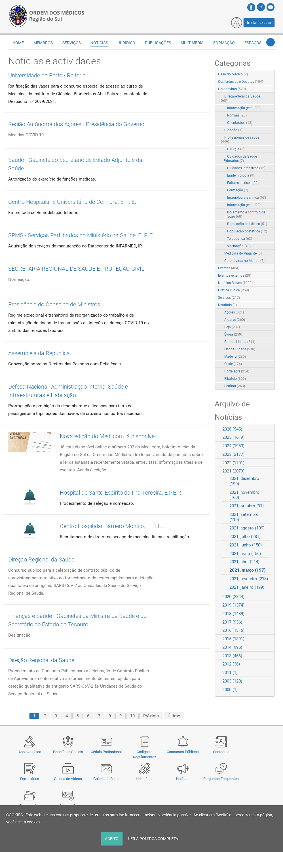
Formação (224, 43)
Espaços (252, 43)
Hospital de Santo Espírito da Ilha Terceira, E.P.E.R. (121, 492)
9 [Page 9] (120, 716)
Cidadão (233, 130)
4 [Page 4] (67, 716)
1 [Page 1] (34, 716)
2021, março (247, 570)
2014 (232, 647)
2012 (231, 664)
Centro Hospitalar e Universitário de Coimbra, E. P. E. (72, 201)
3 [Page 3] (56, 716)
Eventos (228, 268)
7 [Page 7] (99, 716)
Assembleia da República (39, 353)
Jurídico (126, 43)
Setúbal (234, 386)
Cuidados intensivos (246, 168)
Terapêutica (239, 239)
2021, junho (245, 545)
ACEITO (112, 838)
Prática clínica (233, 290)
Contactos (221, 752)
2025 (233, 437)
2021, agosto (247, 528)
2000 (230, 689)
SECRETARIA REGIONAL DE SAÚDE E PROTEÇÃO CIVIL (76, 268)
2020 (233, 596)
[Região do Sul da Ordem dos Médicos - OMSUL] (46, 15)
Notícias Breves (235, 283)
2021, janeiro (246, 587)
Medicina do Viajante (243, 253)
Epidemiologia (240, 175)
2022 (233, 462)
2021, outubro (246, 505)
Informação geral (244, 108)
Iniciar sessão (259, 22)
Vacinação (239, 246)
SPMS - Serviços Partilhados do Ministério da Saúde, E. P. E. (81, 235)
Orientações (239, 123)
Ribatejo (235, 379)
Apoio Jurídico (29, 752)
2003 (232, 681)
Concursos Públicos (183, 752)
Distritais (227, 305)
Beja (232, 327)
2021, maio (245, 553)
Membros (43, 43)
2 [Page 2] (45, 716)
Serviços (71, 43)
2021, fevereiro (248, 578)
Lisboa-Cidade (239, 349)
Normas (237, 115)
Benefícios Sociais (68, 752)
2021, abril (244, 561)
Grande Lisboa (239, 342)
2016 (233, 630)
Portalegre (236, 371)
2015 (233, 638)
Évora (233, 334)
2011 (230, 672)
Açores (234, 312)
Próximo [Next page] (151, 716)
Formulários (29, 779)
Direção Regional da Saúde (41, 559)
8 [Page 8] (110, 716)
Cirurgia (235, 149)
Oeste (233, 364)
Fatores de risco (243, 183)
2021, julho (245, 536)
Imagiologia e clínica (246, 198)
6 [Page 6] (88, 716)
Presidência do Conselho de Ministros (54, 304)
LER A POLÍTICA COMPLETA (153, 838)
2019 (233, 605)
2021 (233, 471)
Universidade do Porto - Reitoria (47, 75)
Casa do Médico (233, 74)
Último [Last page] (174, 716)
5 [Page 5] (77, 716)
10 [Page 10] (132, 716)
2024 (233, 445)
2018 (233, 613)
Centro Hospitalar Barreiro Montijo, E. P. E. (111, 526)
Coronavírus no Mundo (244, 261)
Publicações (158, 43)
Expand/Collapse (264, 89)
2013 (232, 655)
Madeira (235, 357)
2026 (232, 429)
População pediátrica (247, 224)
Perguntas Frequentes (221, 779)
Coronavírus (232, 89)
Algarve (234, 320)
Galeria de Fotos (106, 779)
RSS (271, 74)
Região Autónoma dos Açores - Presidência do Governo (76, 124)
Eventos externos (234, 275)
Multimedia (192, 43)
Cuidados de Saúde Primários (240, 158)
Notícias (182, 779)
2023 (233, 454)
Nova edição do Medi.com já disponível (108, 436)
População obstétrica (247, 231)
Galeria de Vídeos (68, 779)
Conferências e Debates (240, 82)
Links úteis (144, 779)
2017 (232, 622)
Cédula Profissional (106, 752)
